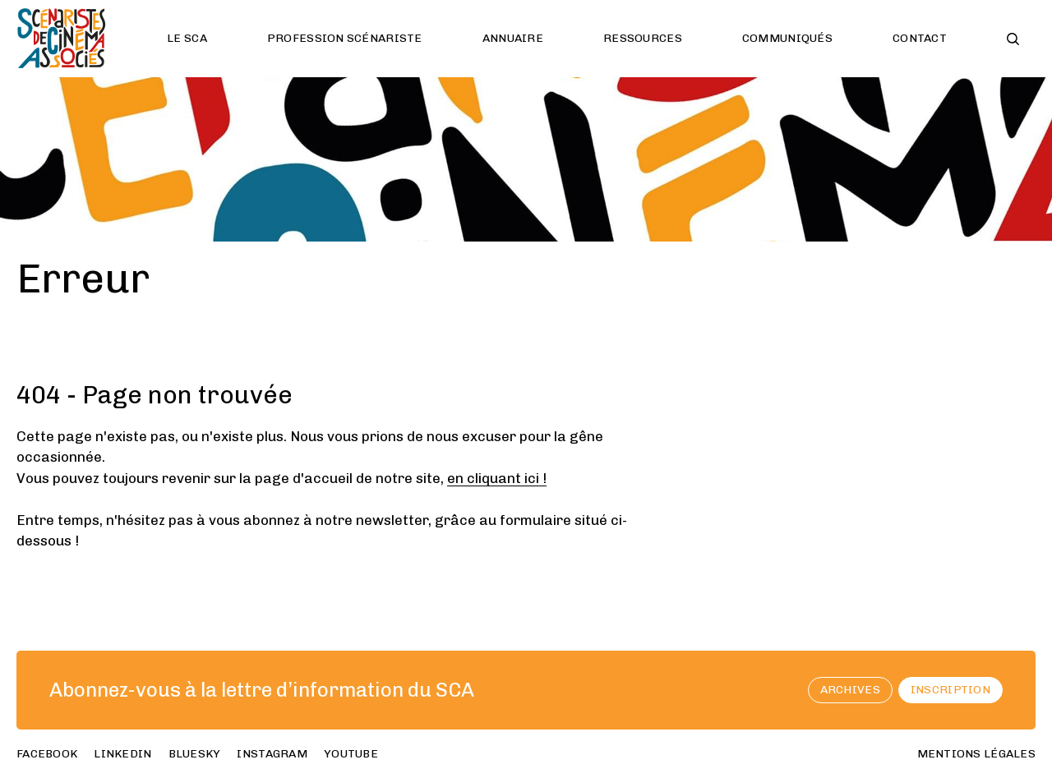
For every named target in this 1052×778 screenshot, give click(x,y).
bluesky (194, 754)
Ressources (642, 38)
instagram (272, 754)
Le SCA (187, 38)
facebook (46, 754)
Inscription (950, 690)
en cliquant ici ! (497, 478)
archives (850, 690)
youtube (351, 754)
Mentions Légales (976, 754)
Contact (920, 38)
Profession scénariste (344, 38)
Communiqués (787, 38)
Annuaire (512, 38)
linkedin (122, 754)
